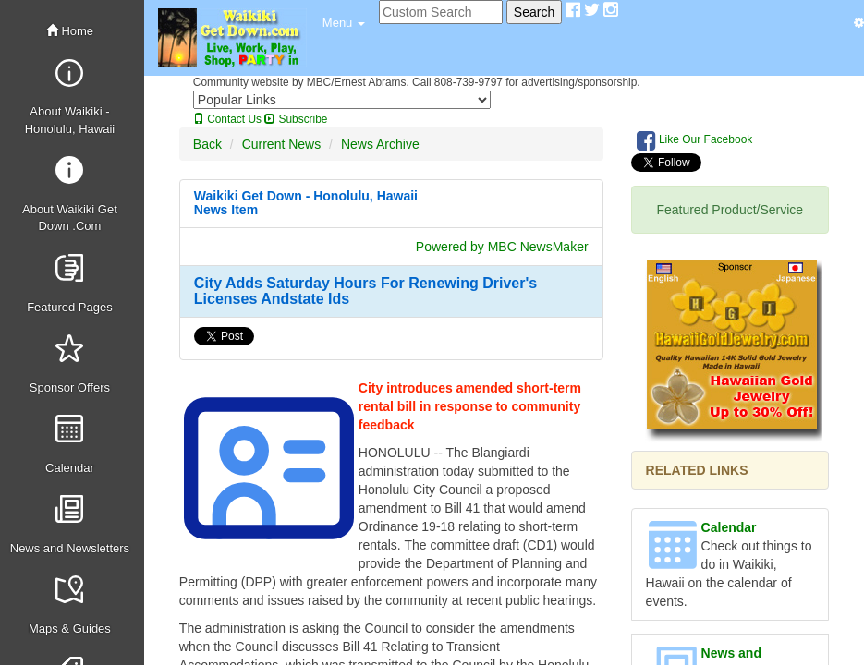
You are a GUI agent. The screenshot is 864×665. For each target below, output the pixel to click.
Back (207, 144)
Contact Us (227, 119)
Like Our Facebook (695, 140)
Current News (282, 144)
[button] (344, 23)
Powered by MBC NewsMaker (502, 246)
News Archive (380, 144)
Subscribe (295, 119)
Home (69, 31)
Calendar (729, 527)
